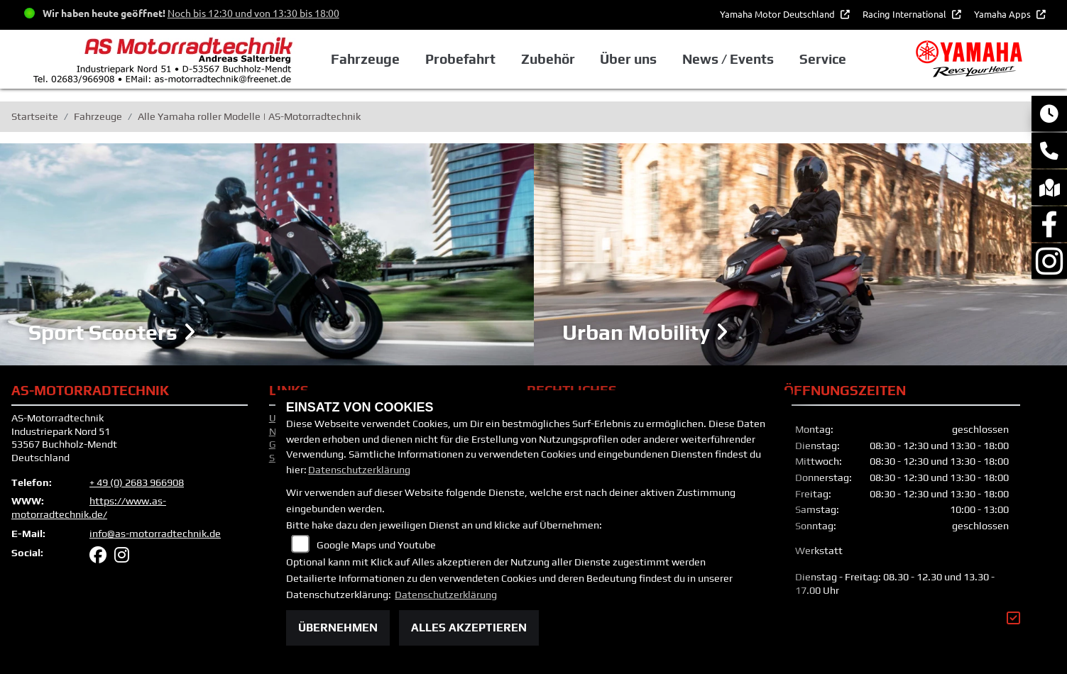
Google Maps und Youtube (376, 545)
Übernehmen (338, 627)
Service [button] (822, 59)
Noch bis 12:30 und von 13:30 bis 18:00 (253, 12)
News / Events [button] (728, 59)
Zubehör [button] (548, 59)
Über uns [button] (628, 59)
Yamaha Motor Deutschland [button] (778, 14)
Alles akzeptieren (469, 627)
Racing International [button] (905, 14)
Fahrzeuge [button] (365, 59)
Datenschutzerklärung (359, 469)
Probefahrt (460, 59)
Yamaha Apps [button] (1003, 14)
